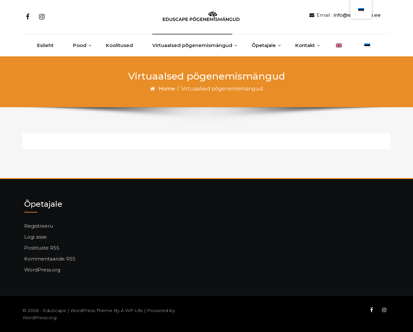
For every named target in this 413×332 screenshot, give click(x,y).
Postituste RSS (41, 248)
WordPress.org (42, 270)
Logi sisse (35, 237)
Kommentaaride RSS (50, 259)
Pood (79, 45)
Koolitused (119, 45)
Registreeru (38, 226)
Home (166, 89)
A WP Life (132, 310)
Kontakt (305, 45)
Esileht (45, 45)
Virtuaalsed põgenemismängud (192, 45)
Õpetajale (264, 45)
